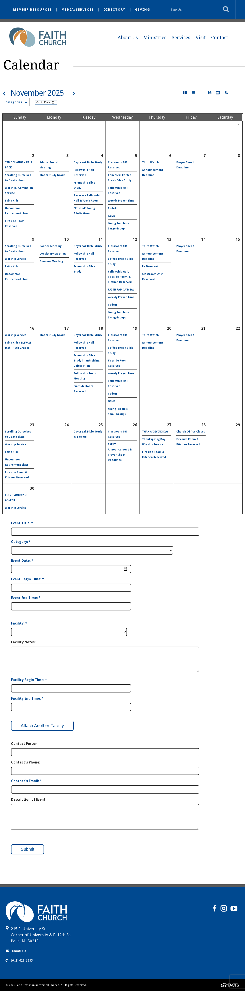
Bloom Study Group (52, 175)
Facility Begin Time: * (29, 680)
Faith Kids (11, 200)
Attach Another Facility (42, 725)
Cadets (112, 208)
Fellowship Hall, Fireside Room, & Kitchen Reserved (120, 277)
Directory (114, 9)
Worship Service (15, 258)
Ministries (154, 37)
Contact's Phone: (25, 762)
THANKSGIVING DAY (155, 431)
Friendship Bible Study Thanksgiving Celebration (86, 360)
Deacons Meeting (51, 261)
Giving (142, 9)
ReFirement (150, 266)
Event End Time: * (26, 598)
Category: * (21, 542)
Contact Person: (24, 744)
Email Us (16, 951)
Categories (17, 102)
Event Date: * (22, 560)
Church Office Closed (190, 431)
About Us (128, 37)
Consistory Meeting (52, 253)
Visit (201, 37)
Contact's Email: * (26, 781)
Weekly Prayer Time (121, 200)
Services (181, 37)
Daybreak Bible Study (88, 162)
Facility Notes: (23, 642)
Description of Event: (28, 799)
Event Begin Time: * (27, 579)
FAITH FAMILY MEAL (121, 289)
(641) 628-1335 (19, 960)
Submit (27, 849)
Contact (219, 37)
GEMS (111, 215)
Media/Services (78, 9)
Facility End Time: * (27, 698)
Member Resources (32, 9)
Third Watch (150, 162)
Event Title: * (22, 523)
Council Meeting (50, 246)
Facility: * (19, 623)
